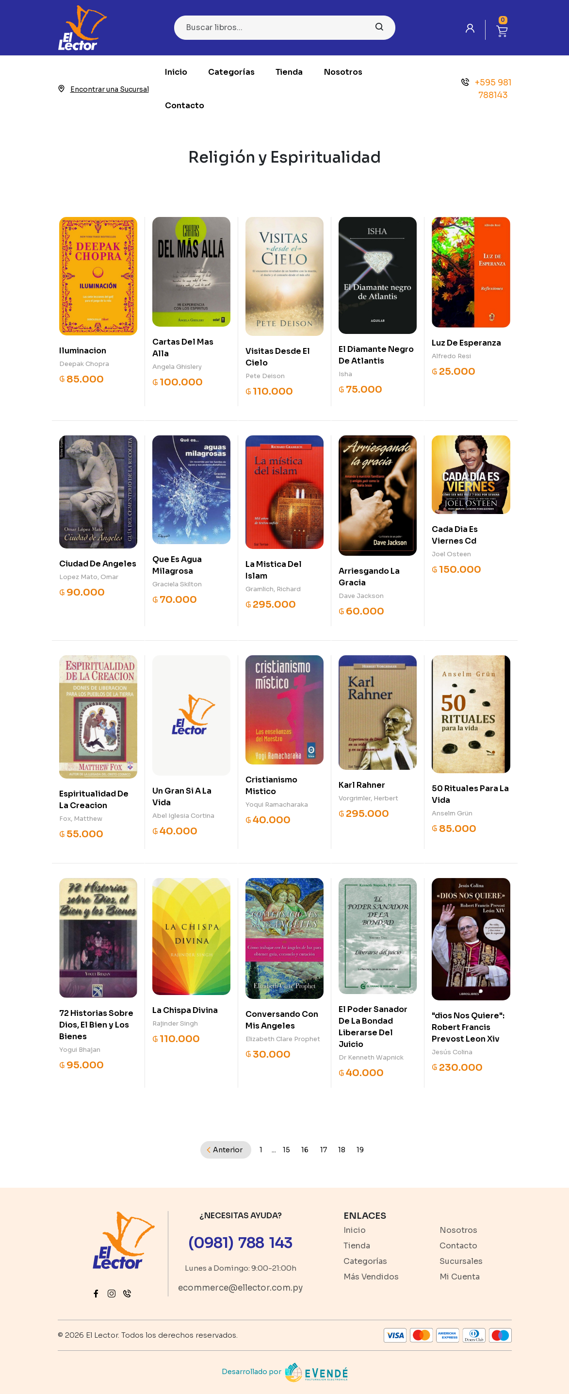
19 (360, 1149)
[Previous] (225, 1150)
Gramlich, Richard (273, 589)
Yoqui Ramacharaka (276, 804)
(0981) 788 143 (240, 1243)
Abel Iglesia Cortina (183, 816)
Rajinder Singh (175, 1023)
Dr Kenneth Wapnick (371, 1057)
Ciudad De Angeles (97, 564)
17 (323, 1149)
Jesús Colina (452, 1052)
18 (341, 1149)
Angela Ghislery (177, 367)
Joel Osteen (451, 554)
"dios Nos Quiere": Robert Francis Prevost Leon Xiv (468, 1027)
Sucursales (461, 1261)
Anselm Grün (452, 813)
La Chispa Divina (185, 1010)
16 (305, 1149)
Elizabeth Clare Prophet (282, 1039)
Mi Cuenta (459, 1277)
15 (286, 1149)
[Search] (284, 28)
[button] (502, 30)
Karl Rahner (362, 785)
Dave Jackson (361, 596)
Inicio (176, 72)
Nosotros (343, 72)
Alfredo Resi (451, 356)
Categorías (231, 72)
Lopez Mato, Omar (88, 577)
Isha (345, 374)
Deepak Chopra (84, 364)
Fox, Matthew (80, 818)
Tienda (289, 72)
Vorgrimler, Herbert (368, 798)
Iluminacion (82, 351)
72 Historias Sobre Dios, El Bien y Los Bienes (96, 1025)
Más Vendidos (371, 1277)
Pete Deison (265, 376)
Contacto (184, 105)
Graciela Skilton (177, 584)
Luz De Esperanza (466, 343)
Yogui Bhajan (79, 1050)
